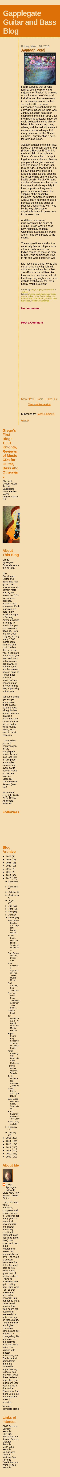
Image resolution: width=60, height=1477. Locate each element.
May (10, 911)
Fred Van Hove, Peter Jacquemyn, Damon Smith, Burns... (14, 1000)
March (11, 917)
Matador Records (7, 1443)
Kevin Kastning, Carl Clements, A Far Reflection (14, 1057)
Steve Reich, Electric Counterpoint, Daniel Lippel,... (14, 926)
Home (39, 399)
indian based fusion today (39, 296)
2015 (9, 1138)
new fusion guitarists (43, 298)
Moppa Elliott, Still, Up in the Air (14, 1092)
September (13, 895)
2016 (9, 878)
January (12, 1132)
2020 (9, 865)
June (11, 909)
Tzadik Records (10, 1462)
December (13, 881)
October (12, 892)
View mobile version (39, 404)
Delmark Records (7, 1430)
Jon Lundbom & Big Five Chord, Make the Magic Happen (14, 1023)
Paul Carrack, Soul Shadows (13, 987)
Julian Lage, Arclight (13, 1122)
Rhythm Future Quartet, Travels (13, 1069)
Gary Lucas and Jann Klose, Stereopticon (14, 1104)
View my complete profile (11, 1407)
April (10, 915)
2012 (9, 1147)
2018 (9, 872)
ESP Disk (7, 1434)
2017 (9, 875)
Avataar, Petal (11, 1011)
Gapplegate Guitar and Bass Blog (29, 22)
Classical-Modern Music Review (10, 484)
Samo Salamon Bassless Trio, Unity (14, 1115)
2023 (9, 856)
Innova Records (10, 1436)
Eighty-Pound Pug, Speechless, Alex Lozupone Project (13, 1040)
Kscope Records (11, 1439)
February (12, 1127)
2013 (9, 1144)
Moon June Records (8, 1448)
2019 (9, 869)
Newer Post (27, 399)
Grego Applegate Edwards (11, 1187)
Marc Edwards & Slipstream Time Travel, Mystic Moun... (13, 971)
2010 (9, 1153)
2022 (9, 859)
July (10, 906)
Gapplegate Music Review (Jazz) (10, 491)
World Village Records (9, 1466)
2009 (9, 1156)
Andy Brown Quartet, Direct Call (13, 957)
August (11, 900)
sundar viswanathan (40, 301)
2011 (9, 1150)
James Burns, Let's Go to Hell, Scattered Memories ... (13, 942)
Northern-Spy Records (9, 1458)
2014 (9, 1141)
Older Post (51, 399)
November (13, 887)
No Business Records (9, 1453)
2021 (9, 862)
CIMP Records (10, 1426)
